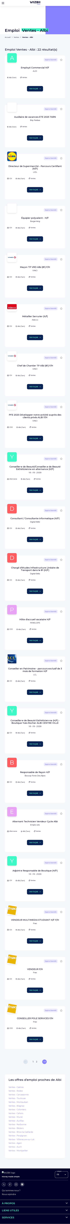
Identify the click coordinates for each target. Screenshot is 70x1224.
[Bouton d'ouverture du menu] (3, 2)
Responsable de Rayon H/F (35, 772)
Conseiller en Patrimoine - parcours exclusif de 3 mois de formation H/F (35, 670)
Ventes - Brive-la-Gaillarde (21, 1132)
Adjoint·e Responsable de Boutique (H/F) (35, 870)
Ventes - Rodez (16, 1091)
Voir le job (35, 89)
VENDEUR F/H (35, 969)
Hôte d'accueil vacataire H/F (35, 619)
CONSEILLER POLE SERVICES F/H (35, 1018)
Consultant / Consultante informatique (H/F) (35, 518)
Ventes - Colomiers (17, 1109)
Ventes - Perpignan (18, 1136)
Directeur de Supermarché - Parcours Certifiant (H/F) (35, 167)
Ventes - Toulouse (17, 1098)
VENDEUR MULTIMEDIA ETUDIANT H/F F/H (35, 920)
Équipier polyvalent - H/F (35, 218)
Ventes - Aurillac (16, 1121)
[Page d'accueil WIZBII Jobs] (35, 3)
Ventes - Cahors (16, 1113)
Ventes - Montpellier (18, 1151)
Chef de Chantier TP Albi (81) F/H (35, 365)
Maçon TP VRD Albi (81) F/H (35, 267)
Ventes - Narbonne (17, 1124)
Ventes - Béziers (16, 1128)
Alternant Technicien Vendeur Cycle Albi (35, 821)
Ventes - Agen (15, 1143)
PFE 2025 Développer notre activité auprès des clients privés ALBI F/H (35, 416)
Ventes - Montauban (18, 1102)
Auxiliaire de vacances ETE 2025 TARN (35, 117)
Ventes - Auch (15, 1147)
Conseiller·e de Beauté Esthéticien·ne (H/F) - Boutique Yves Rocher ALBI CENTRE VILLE (35, 721)
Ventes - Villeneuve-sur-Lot (21, 1139)
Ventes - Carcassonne (19, 1095)
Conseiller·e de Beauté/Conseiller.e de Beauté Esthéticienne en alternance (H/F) (35, 468)
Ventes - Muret (16, 1117)
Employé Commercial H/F (35, 67)
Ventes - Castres (16, 1087)
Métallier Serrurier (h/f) (35, 316)
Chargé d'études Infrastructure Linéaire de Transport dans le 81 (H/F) (35, 569)
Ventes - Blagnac (16, 1106)
